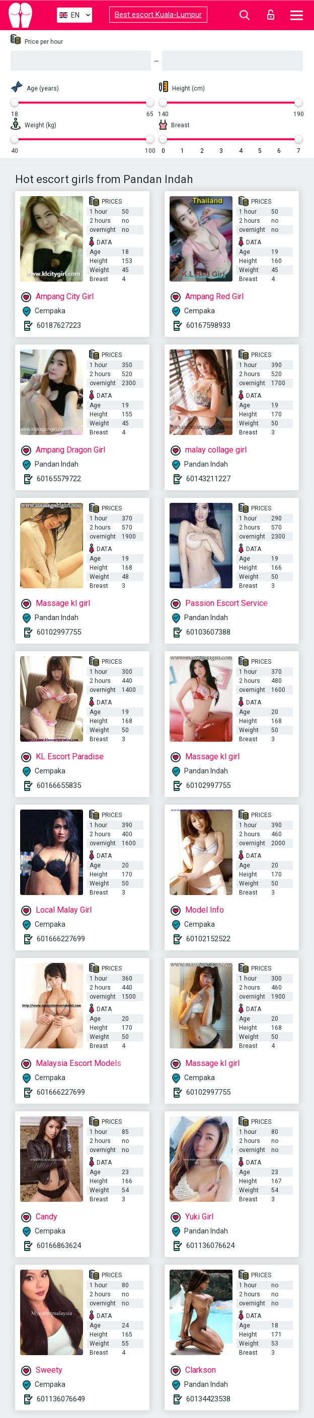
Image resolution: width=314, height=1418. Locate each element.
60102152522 (208, 938)
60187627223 (59, 325)
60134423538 (208, 1398)
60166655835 (59, 785)
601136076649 (61, 1398)
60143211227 (208, 478)
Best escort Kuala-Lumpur (158, 14)
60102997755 (59, 632)
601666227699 (61, 938)
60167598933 (208, 325)
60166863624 (59, 1245)
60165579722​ (59, 478)
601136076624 (210, 1245)
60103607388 (208, 632)
